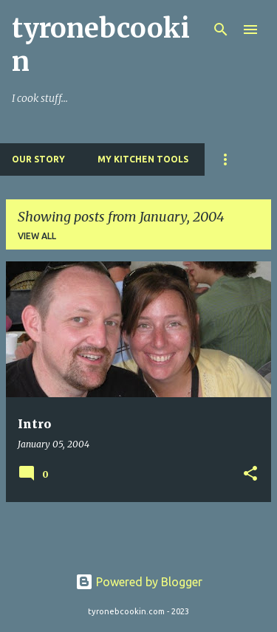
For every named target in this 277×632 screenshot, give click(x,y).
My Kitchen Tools (143, 159)
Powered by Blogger (138, 581)
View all (37, 236)
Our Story (38, 159)
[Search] (221, 29)
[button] (250, 474)
